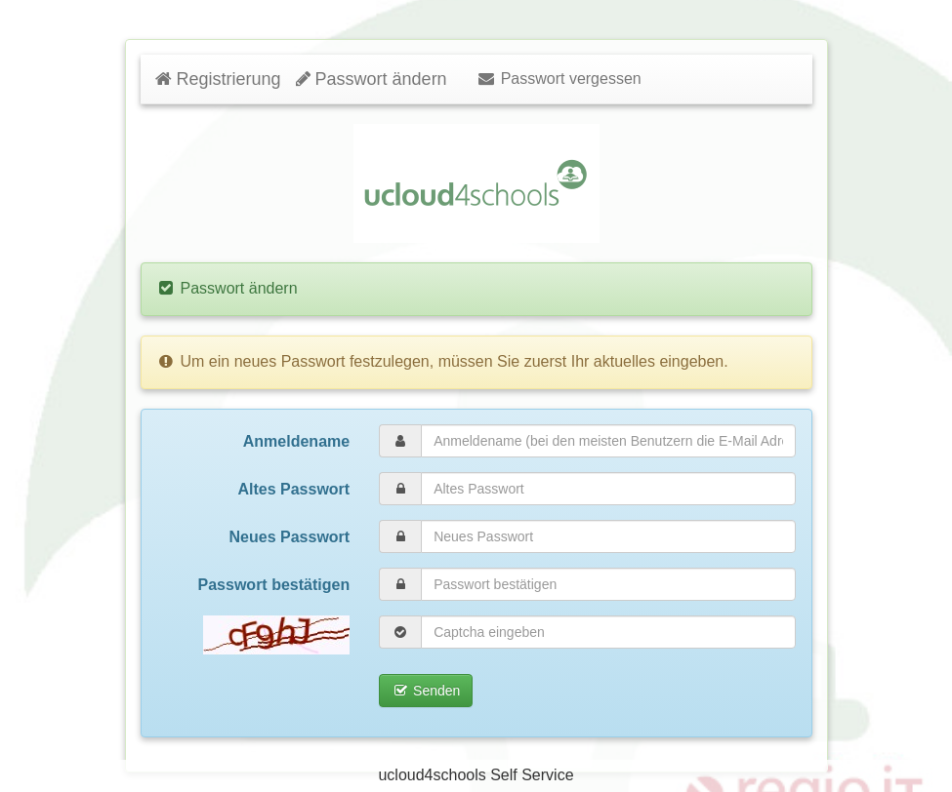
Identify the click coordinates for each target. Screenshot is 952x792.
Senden (426, 690)
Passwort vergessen (559, 78)
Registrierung (218, 79)
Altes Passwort (293, 489)
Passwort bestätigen (274, 584)
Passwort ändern (371, 79)
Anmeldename (296, 441)
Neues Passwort (290, 537)
